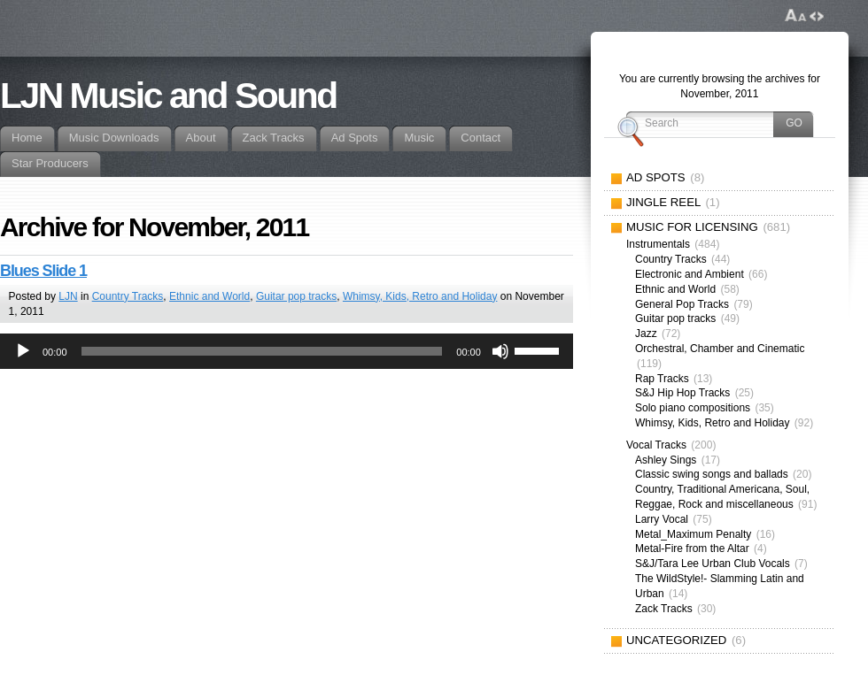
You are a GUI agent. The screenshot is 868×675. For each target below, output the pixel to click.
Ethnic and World (209, 296)
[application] (286, 351)
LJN (67, 296)
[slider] (262, 351)
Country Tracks (128, 296)
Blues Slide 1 (43, 271)
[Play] (23, 351)
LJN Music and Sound (168, 95)
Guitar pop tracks (296, 296)
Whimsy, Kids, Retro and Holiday (420, 296)
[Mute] (500, 351)
